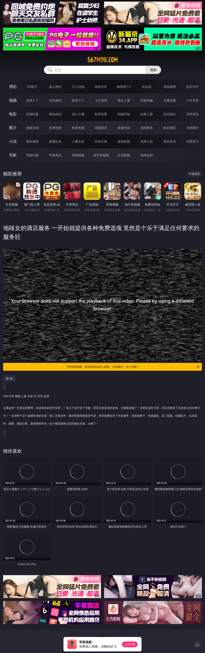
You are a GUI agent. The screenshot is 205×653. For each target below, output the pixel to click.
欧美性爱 (101, 114)
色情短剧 (146, 155)
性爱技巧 (192, 141)
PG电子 (32, 87)
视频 (13, 100)
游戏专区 (101, 87)
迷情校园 (124, 141)
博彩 (13, 86)
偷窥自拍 (32, 128)
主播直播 (169, 100)
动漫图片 (101, 128)
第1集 (9, 378)
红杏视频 (124, 155)
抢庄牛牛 (192, 87)
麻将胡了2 (124, 87)
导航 (13, 155)
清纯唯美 (146, 128)
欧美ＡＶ (78, 100)
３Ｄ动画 (101, 100)
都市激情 (32, 141)
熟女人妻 (124, 100)
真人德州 (55, 87)
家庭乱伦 (55, 141)
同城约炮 (32, 155)
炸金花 (146, 87)
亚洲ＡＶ (32, 100)
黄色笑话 (169, 141)
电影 (13, 114)
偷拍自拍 (55, 114)
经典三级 (146, 114)
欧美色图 (78, 128)
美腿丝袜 (124, 128)
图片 (13, 127)
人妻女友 (78, 141)
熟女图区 (169, 128)
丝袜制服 (146, 100)
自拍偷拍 (55, 100)
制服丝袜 (124, 114)
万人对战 (78, 87)
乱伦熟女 (169, 114)
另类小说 (146, 141)
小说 (13, 141)
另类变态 (192, 114)
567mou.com (102, 60)
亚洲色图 (55, 128)
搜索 (153, 70)
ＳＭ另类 (192, 100)
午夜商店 (55, 155)
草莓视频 (78, 155)
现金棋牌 (169, 87)
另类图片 (192, 128)
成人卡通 (78, 114)
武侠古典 (101, 141)
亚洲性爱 (32, 114)
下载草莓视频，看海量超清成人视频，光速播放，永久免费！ (133, 366)
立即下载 (129, 644)
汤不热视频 (101, 155)
